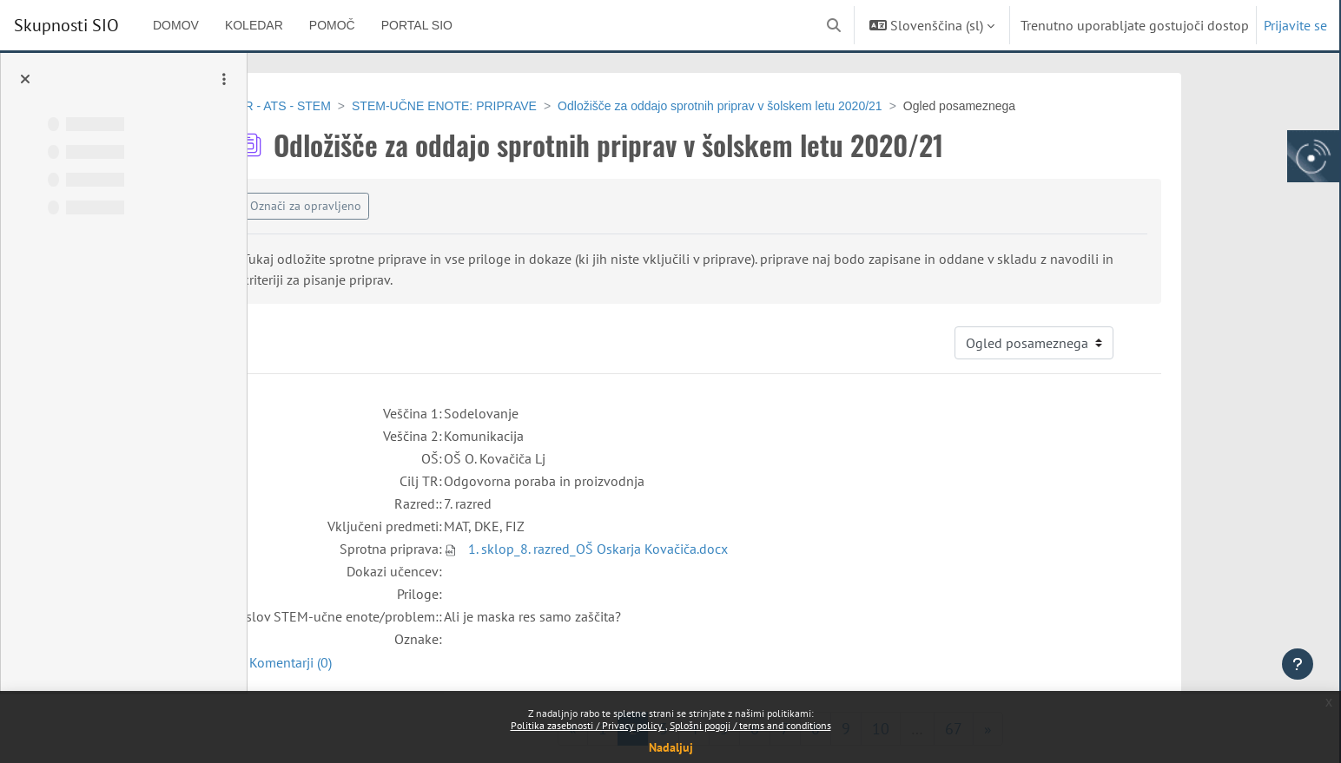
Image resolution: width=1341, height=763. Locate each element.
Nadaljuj (671, 747)
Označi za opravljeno (391, 206)
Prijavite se (1295, 25)
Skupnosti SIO (66, 25)
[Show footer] (1297, 664)
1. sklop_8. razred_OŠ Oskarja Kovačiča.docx (684, 548)
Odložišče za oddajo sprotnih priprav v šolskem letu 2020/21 (806, 106)
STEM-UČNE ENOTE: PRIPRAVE (530, 106)
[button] (833, 25)
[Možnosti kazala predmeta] (224, 79)
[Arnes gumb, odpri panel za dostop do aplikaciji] (1313, 156)
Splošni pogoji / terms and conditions (750, 725)
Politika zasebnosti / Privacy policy (588, 725)
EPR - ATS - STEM (365, 106)
